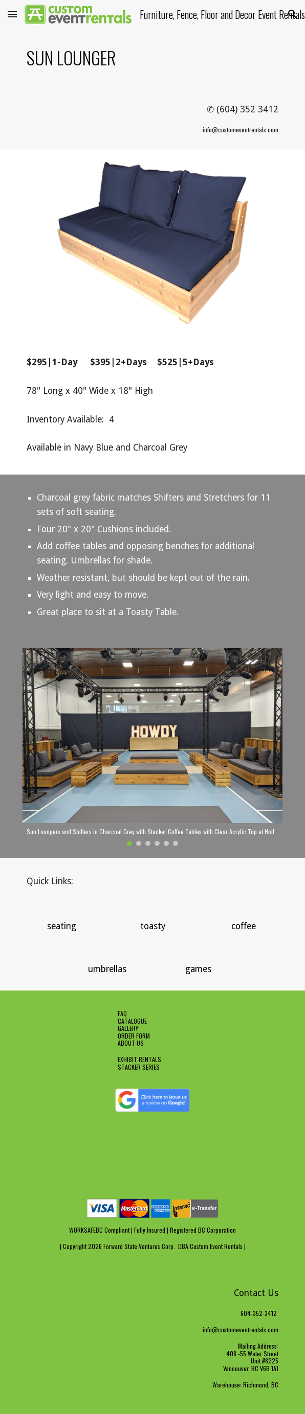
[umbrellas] (106, 969)
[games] (197, 969)
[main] (152, 57)
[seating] (61, 926)
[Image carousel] (152, 747)
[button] (12, 14)
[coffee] (243, 926)
